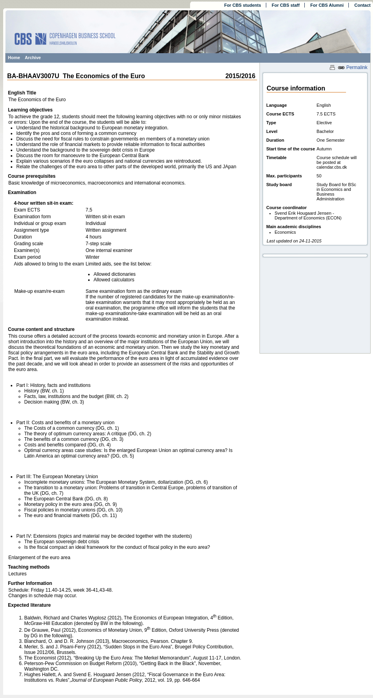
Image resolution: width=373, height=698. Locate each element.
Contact (362, 5)
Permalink (352, 67)
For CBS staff (286, 5)
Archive (33, 57)
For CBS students (242, 5)
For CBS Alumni (327, 5)
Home (14, 57)
